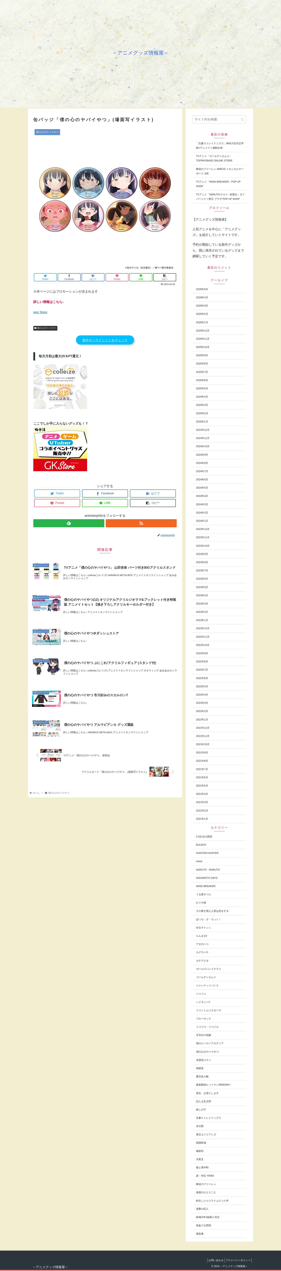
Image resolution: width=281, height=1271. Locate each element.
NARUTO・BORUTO (208, 869)
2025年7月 (202, 372)
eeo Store (40, 312)
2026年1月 (202, 322)
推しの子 (201, 1109)
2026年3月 (202, 305)
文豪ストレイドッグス (208, 1117)
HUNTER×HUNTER (207, 853)
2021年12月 (202, 727)
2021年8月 (202, 760)
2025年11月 (202, 338)
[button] (242, 119)
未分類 (200, 1126)
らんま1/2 (201, 935)
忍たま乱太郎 (203, 1101)
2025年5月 (202, 388)
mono (199, 861)
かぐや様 (201, 902)
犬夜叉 (200, 1159)
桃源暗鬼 (201, 1142)
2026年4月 (202, 297)
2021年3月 (202, 802)
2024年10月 (202, 446)
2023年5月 (202, 587)
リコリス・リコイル (207, 1026)
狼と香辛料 (202, 1167)
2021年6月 (202, 777)
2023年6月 (202, 578)
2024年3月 (202, 504)
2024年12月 (202, 429)
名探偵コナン (203, 1060)
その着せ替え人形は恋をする (212, 910)
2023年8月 (202, 562)
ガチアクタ (202, 960)
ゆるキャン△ (203, 927)
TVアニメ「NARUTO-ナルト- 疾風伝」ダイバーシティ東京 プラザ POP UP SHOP (220, 196)
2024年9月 (202, 454)
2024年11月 (202, 438)
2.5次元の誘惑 (204, 836)
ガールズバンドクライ (208, 968)
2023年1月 (202, 620)
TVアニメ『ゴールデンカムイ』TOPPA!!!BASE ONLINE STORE (214, 158)
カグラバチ (202, 952)
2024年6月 (202, 479)
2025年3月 (202, 404)
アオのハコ (202, 944)
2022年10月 (202, 645)
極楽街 (200, 1151)
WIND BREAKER (205, 886)
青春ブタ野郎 (203, 1225)
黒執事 (200, 1233)
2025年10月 (202, 347)
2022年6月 (202, 678)
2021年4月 (202, 793)
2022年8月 (202, 661)
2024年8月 (202, 463)
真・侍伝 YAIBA (205, 1175)
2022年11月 (202, 636)
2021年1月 (202, 818)
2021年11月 (202, 736)
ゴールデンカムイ (206, 977)
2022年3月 (202, 702)
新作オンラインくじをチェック (105, 340)
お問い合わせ (213, 1260)
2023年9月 (202, 554)
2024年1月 (202, 520)
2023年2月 (202, 611)
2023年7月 (202, 570)
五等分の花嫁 (203, 1035)
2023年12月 (202, 529)
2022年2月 (202, 711)
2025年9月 (202, 355)
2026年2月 (202, 313)
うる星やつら (203, 894)
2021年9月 (202, 752)
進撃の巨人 (202, 1208)
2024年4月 (202, 495)
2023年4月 (202, 595)
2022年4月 (202, 694)
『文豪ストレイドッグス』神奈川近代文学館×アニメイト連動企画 (220, 145)
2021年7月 (202, 769)
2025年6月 (202, 380)
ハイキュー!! (203, 1002)
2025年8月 (202, 363)
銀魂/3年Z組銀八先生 (208, 1217)
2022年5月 (202, 686)
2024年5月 (202, 487)
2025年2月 (202, 413)
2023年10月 (202, 545)
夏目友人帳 (202, 1076)
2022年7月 (202, 669)
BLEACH (201, 844)
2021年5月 (202, 785)
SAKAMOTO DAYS (207, 877)
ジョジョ (201, 993)
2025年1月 (202, 421)
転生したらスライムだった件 (212, 1200)
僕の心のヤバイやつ (45, 328)
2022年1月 (202, 719)
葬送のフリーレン (206, 1184)
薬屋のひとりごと (206, 1192)
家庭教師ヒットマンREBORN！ (214, 1084)
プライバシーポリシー (237, 1260)
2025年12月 (202, 330)
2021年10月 (202, 744)
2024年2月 (202, 512)
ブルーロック (203, 1018)
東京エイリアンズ (206, 1134)
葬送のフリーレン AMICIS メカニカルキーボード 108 (220, 171)
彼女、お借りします (207, 1093)
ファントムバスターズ (208, 1010)
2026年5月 (202, 289)
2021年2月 (202, 810)
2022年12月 (202, 628)
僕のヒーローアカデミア (210, 1043)
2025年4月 (202, 396)
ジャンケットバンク (207, 985)
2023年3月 (202, 603)
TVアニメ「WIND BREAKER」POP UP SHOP (218, 184)
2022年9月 (202, 653)
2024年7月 (202, 471)
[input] (219, 119)
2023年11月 (202, 537)
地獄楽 (200, 1068)
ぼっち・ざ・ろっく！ (208, 919)
